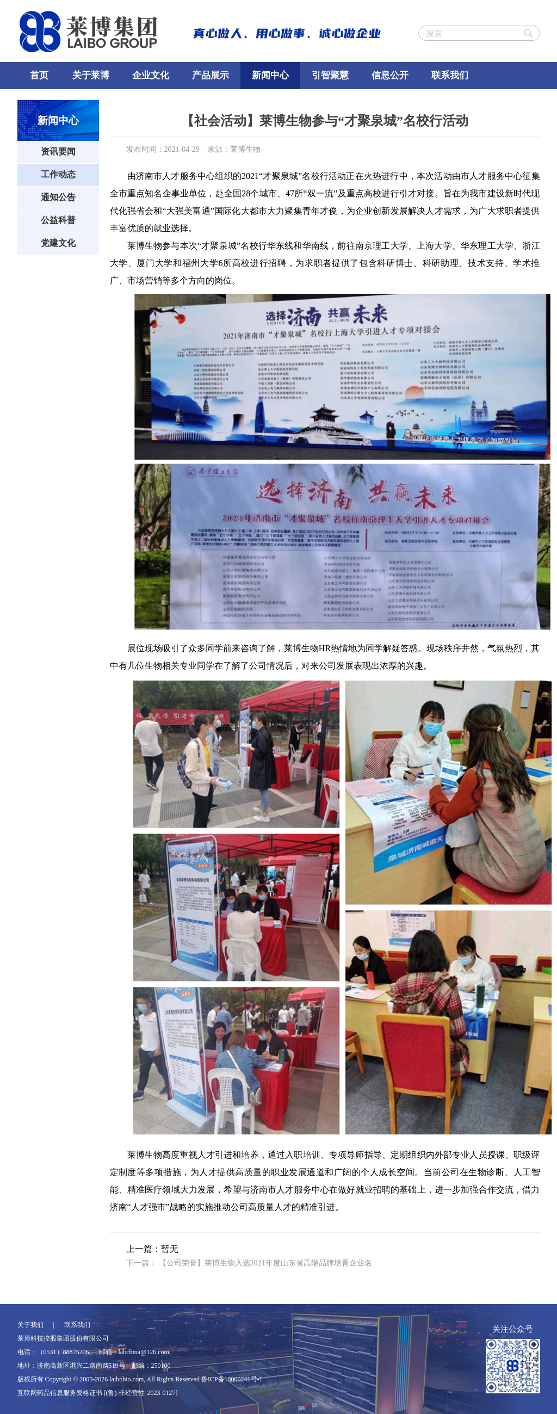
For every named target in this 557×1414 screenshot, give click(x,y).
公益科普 (58, 220)
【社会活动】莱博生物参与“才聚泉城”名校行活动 (324, 121)
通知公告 (58, 197)
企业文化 (150, 75)
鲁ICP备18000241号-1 (232, 1379)
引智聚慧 (330, 75)
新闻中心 (270, 75)
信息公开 (390, 75)
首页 (39, 75)
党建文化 (58, 243)
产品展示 (210, 75)
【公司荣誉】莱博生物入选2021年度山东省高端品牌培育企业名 (265, 1263)
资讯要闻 (58, 151)
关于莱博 (90, 75)
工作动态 (58, 174)
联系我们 (449, 75)
